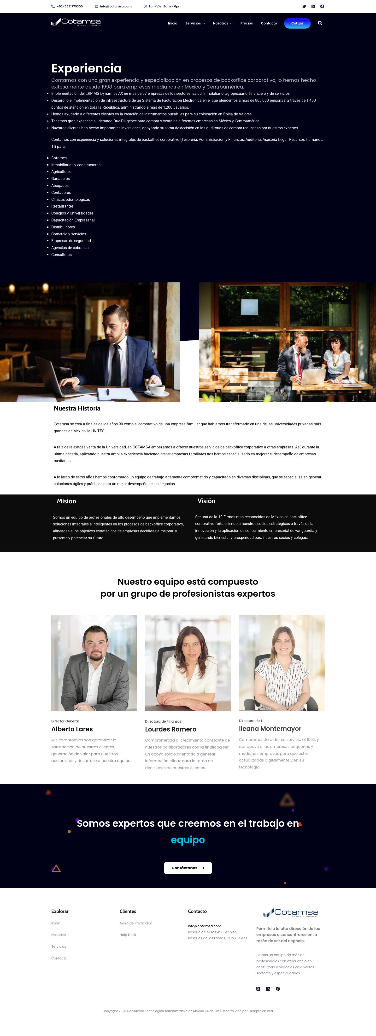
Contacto (269, 23)
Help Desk (128, 934)
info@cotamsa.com (204, 926)
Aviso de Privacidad (136, 923)
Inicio (172, 23)
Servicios (193, 23)
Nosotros (220, 23)
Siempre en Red (260, 1011)
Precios (247, 23)
